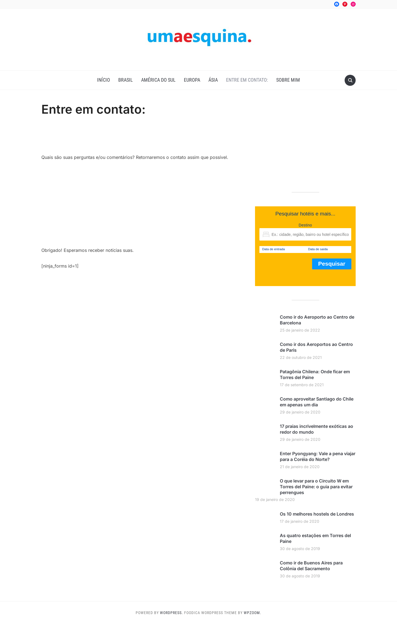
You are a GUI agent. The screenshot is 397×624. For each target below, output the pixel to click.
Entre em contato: (247, 80)
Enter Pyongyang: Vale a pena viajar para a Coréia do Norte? (317, 456)
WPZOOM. (252, 612)
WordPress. (171, 612)
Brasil (125, 80)
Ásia (213, 80)
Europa (192, 80)
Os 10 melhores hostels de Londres (317, 514)
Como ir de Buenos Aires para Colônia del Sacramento (311, 565)
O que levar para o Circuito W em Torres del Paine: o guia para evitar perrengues (316, 486)
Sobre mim (288, 80)
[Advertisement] (141, 138)
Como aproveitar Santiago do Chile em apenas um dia (316, 401)
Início (103, 80)
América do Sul (158, 80)
